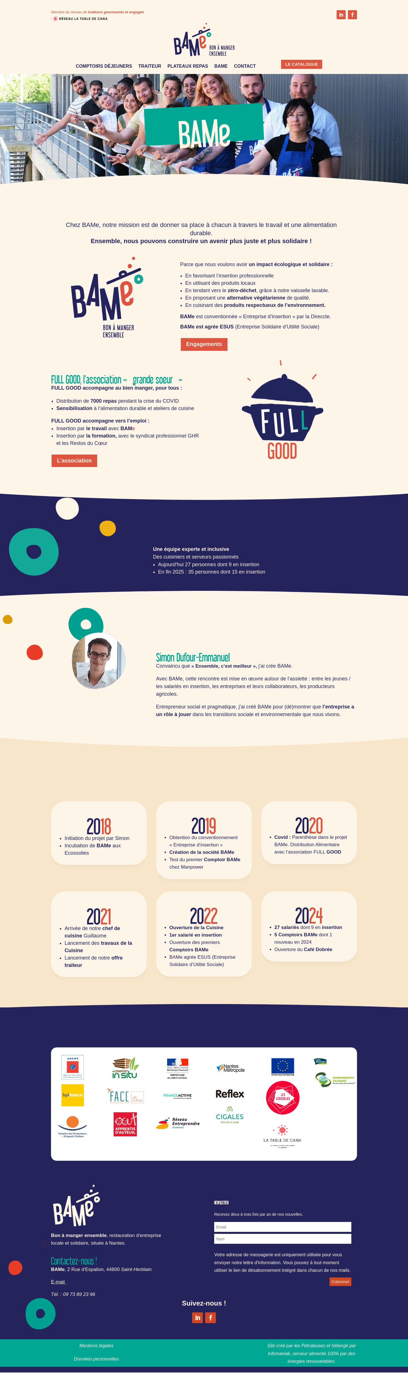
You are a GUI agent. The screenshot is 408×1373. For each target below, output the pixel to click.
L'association (75, 461)
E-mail (58, 1282)
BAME (221, 66)
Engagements (205, 344)
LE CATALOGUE (304, 64)
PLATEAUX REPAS (187, 66)
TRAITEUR (149, 66)
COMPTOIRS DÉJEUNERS (104, 66)
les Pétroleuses (309, 1346)
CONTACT (245, 66)
